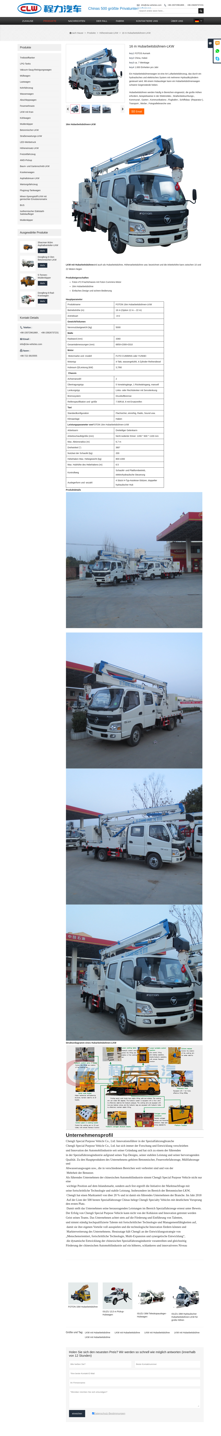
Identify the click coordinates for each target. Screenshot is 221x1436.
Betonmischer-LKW (29, 130)
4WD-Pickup (26, 160)
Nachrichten (76, 21)
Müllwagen (25, 76)
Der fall (101, 21)
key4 (132, 67)
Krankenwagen (27, 172)
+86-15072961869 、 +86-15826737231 (185, 5)
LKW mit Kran (26, 112)
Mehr (42, 251)
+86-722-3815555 (28, 356)
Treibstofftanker (27, 57)
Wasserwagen (27, 94)
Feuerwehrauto (27, 106)
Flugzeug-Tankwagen (30, 190)
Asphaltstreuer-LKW (29, 178)
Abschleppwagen (28, 100)
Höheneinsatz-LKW (108, 33)
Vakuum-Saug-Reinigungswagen (36, 69)
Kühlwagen (25, 118)
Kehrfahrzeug (26, 88)
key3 (132, 62)
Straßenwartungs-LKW (31, 136)
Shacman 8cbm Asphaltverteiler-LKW (48, 243)
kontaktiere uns (147, 21)
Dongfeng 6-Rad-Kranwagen (46, 294)
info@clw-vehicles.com (31, 344)
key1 (132, 53)
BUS (22, 205)
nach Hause (76, 33)
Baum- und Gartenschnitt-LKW (35, 166)
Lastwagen (25, 82)
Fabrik (120, 21)
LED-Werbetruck (28, 142)
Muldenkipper (26, 124)
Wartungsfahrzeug (29, 184)
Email (137, 111)
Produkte (49, 21)
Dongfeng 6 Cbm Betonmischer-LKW (47, 258)
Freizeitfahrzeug (28, 154)
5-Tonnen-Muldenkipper (44, 276)
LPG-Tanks (25, 63)
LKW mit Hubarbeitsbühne (97, 1332)
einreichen (77, 1413)
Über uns (177, 21)
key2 (132, 58)
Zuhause (27, 21)
